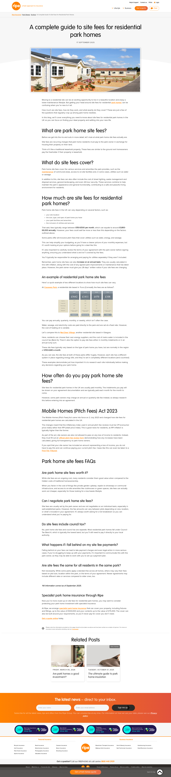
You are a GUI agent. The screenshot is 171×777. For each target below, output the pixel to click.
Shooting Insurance (62, 751)
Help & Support (133, 2)
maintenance (47, 172)
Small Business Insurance (145, 748)
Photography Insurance (42, 751)
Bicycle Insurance (19, 745)
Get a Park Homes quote (85, 772)
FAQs (150, 2)
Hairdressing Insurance (144, 745)
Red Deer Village (67, 333)
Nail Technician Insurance (124, 748)
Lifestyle (117, 8)
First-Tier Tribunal (49, 451)
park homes (116, 103)
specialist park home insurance (72, 608)
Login (157, 2)
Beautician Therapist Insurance (105, 745)
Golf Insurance (18, 748)
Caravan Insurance (61, 745)
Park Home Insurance (20, 751)
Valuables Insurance (41, 753)
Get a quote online (50, 618)
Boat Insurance (39, 745)
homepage (75, 629)
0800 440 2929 (107, 762)
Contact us (143, 2)
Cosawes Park (50, 287)
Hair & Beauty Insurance (124, 745)
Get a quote (141, 8)
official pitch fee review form (71, 438)
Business (128, 8)
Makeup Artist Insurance (103, 748)
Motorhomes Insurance (42, 748)
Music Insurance (61, 748)
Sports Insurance (19, 753)
